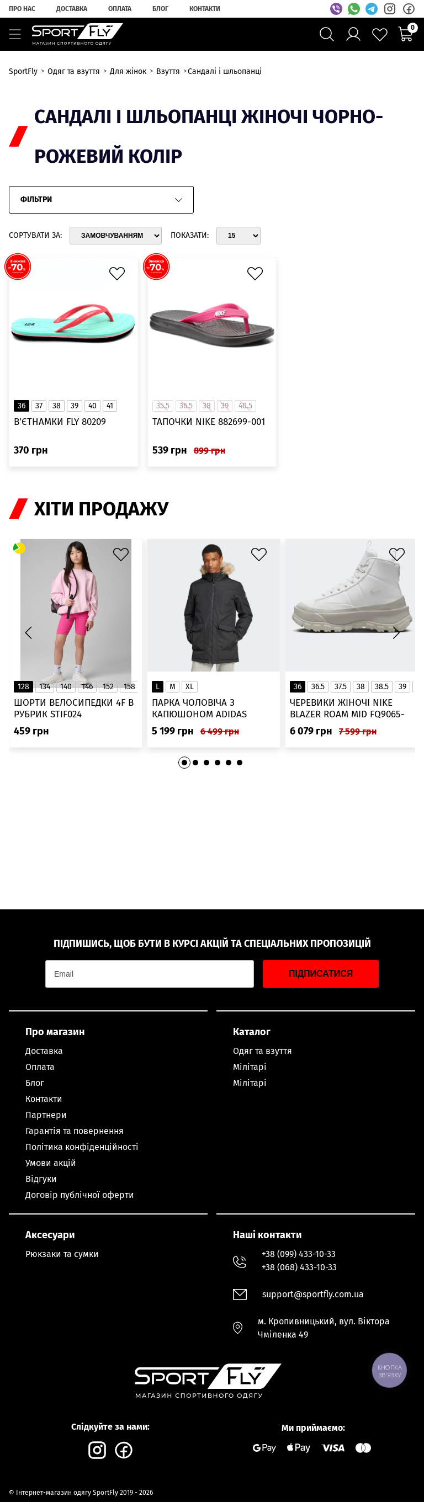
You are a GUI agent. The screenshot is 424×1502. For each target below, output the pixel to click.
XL (190, 686)
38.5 (382, 686)
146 (87, 686)
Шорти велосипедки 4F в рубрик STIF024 (74, 708)
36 (21, 406)
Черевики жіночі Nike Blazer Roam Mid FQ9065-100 (347, 709)
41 (110, 406)
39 (74, 406)
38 (56, 406)
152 (108, 686)
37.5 (341, 686)
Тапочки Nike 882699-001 (208, 422)
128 (23, 686)
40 (92, 406)
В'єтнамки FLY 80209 (60, 422)
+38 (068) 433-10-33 (299, 1267)
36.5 (318, 686)
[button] (396, 633)
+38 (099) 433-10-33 (299, 1254)
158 (129, 686)
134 (44, 686)
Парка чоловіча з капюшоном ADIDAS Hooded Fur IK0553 (199, 709)
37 (39, 406)
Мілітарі (250, 1067)
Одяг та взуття (262, 1051)
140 (66, 686)
